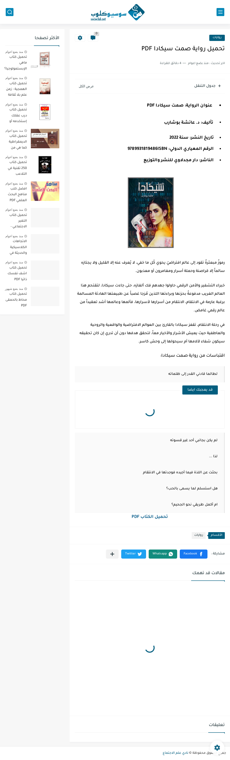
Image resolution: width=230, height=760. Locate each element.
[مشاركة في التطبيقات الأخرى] (112, 554)
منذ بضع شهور (14, 289)
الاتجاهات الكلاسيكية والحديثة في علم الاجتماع (17, 248)
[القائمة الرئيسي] (220, 12)
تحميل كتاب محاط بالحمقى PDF (16, 300)
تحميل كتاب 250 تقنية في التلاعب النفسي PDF (17, 169)
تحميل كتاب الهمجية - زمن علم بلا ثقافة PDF (16, 90)
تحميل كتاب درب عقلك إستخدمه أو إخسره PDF (18, 116)
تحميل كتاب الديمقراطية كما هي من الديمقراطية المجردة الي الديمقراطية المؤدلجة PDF (17, 143)
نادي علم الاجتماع (175, 753)
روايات (217, 37)
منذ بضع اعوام (14, 52)
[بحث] (9, 12)
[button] (193, 554)
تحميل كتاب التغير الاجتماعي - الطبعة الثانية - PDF (16, 222)
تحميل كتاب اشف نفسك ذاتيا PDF (17, 274)
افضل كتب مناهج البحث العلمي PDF (17, 194)
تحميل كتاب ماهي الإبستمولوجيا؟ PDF (15, 63)
